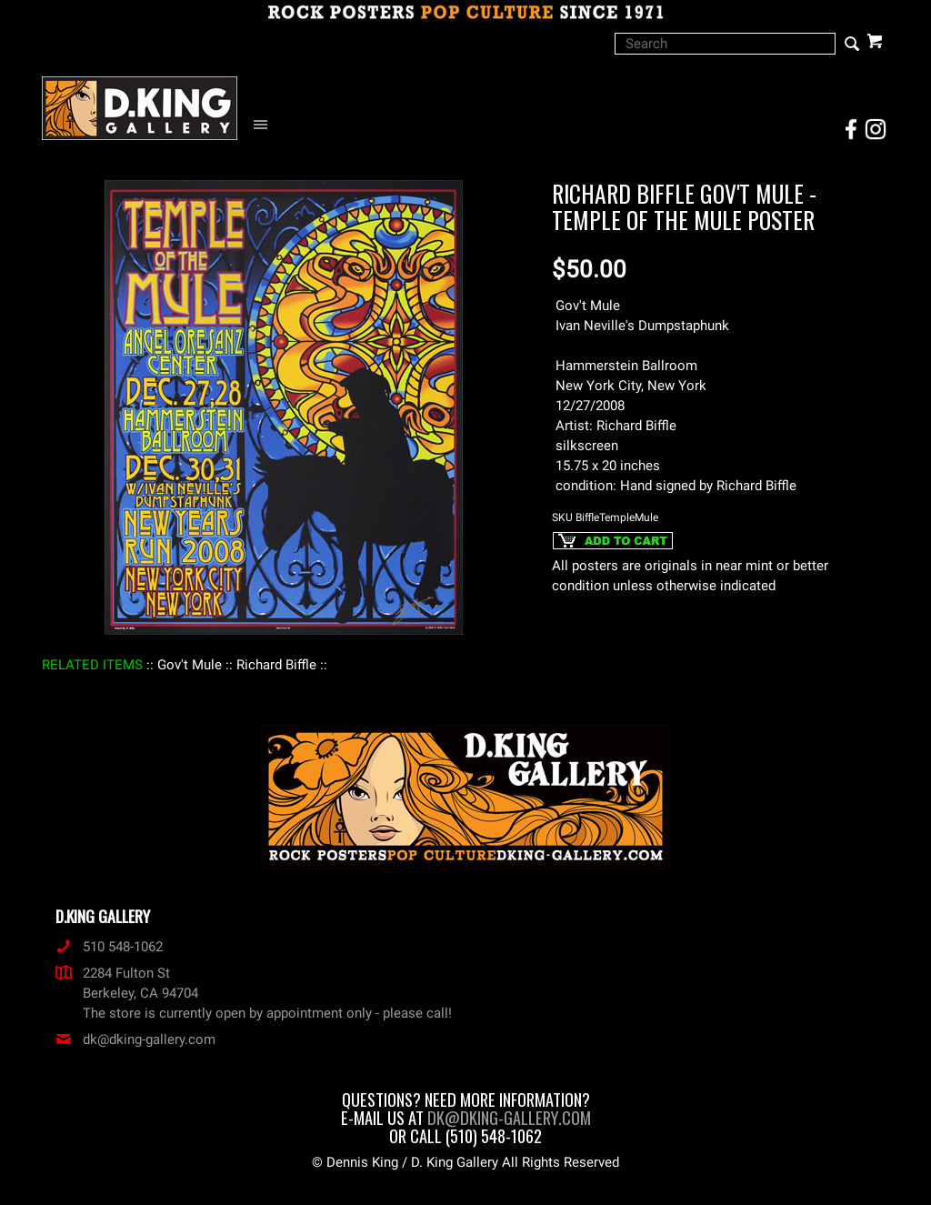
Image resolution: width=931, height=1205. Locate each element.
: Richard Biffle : (276, 665)
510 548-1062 (109, 947)
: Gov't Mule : (189, 665)
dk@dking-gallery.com (135, 1039)
